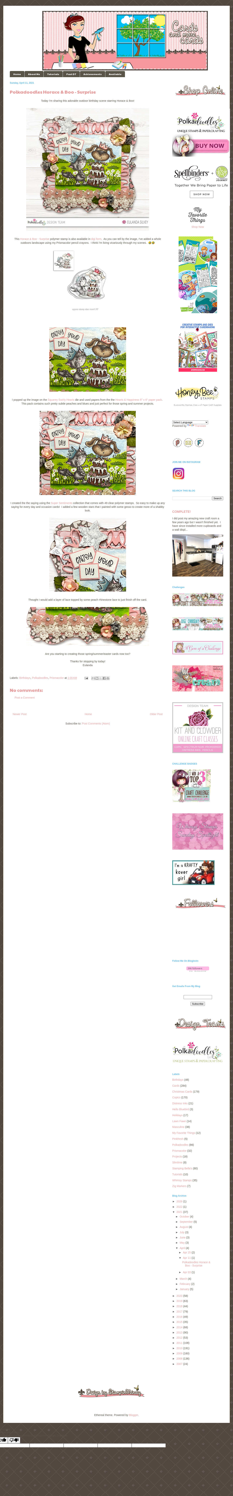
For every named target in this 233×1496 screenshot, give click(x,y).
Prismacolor (57, 677)
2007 (179, 1363)
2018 (179, 1306)
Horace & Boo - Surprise (34, 238)
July (182, 1232)
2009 (179, 1353)
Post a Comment (25, 697)
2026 (179, 1201)
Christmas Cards (182, 1091)
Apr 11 (187, 1257)
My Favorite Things (183, 1132)
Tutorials (53, 74)
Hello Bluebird (180, 1109)
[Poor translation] (14, 1440)
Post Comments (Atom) (96, 723)
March (184, 1278)
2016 (179, 1316)
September (186, 1221)
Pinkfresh (177, 1138)
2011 (179, 1342)
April (183, 1248)
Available (115, 74)
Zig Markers (179, 1186)
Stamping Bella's (182, 1168)
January (185, 1289)
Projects (177, 1156)
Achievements (92, 74)
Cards (175, 1085)
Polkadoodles (40, 677)
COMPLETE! (181, 511)
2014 (179, 1327)
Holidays (177, 1115)
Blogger (133, 1415)
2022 (179, 1206)
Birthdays (24, 677)
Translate (196, 425)
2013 (179, 1332)
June (183, 1237)
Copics (176, 1097)
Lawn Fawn (179, 1121)
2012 (179, 1337)
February (185, 1283)
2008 (179, 1358)
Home (17, 74)
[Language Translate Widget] (190, 422)
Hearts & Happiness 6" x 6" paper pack (138, 399)
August (184, 1226)
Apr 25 (187, 1252)
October (185, 1216)
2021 (179, 1211)
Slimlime (177, 1162)
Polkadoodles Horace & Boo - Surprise (196, 1264)
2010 (179, 1348)
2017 (179, 1311)
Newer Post (20, 714)
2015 (179, 1321)
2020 (179, 1295)
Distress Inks (180, 1103)
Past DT (71, 74)
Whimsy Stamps (182, 1180)
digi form (96, 238)
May (182, 1242)
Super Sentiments (61, 503)
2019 (179, 1301)
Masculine (178, 1126)
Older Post (156, 714)
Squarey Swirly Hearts (61, 399)
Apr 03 (187, 1272)
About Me (34, 74)
